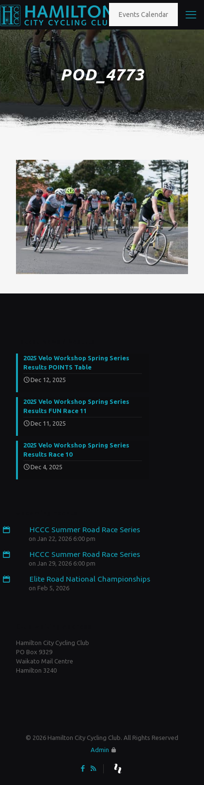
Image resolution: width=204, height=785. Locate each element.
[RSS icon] (93, 768)
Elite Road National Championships (83, 579)
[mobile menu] (191, 14)
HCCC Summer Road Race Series (78, 529)
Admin (100, 749)
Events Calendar (143, 14)
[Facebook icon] (83, 768)
